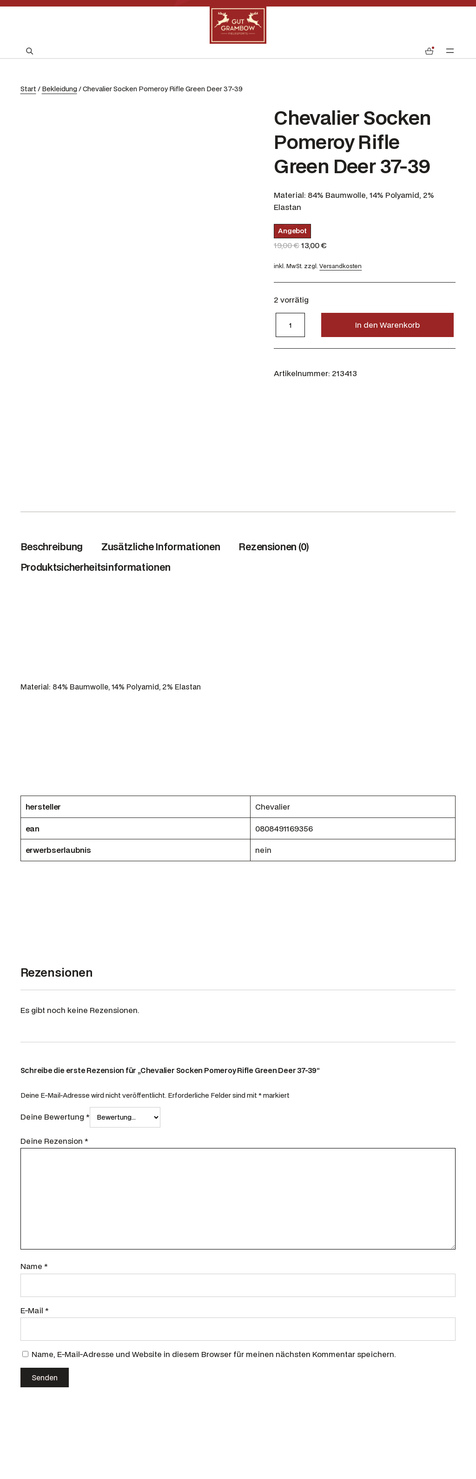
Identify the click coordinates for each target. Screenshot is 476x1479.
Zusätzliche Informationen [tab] (160, 546)
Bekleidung (59, 88)
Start (28, 88)
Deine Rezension (54, 1140)
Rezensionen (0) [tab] (273, 546)
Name (34, 1266)
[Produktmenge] (290, 325)
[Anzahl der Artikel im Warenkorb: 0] (429, 50)
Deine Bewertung (55, 1116)
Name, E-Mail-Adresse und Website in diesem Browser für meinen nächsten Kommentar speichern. (214, 1354)
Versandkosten (340, 266)
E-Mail (34, 1310)
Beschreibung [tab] (51, 546)
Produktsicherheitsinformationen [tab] (95, 567)
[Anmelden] (406, 51)
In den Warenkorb (387, 324)
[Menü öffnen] (450, 50)
